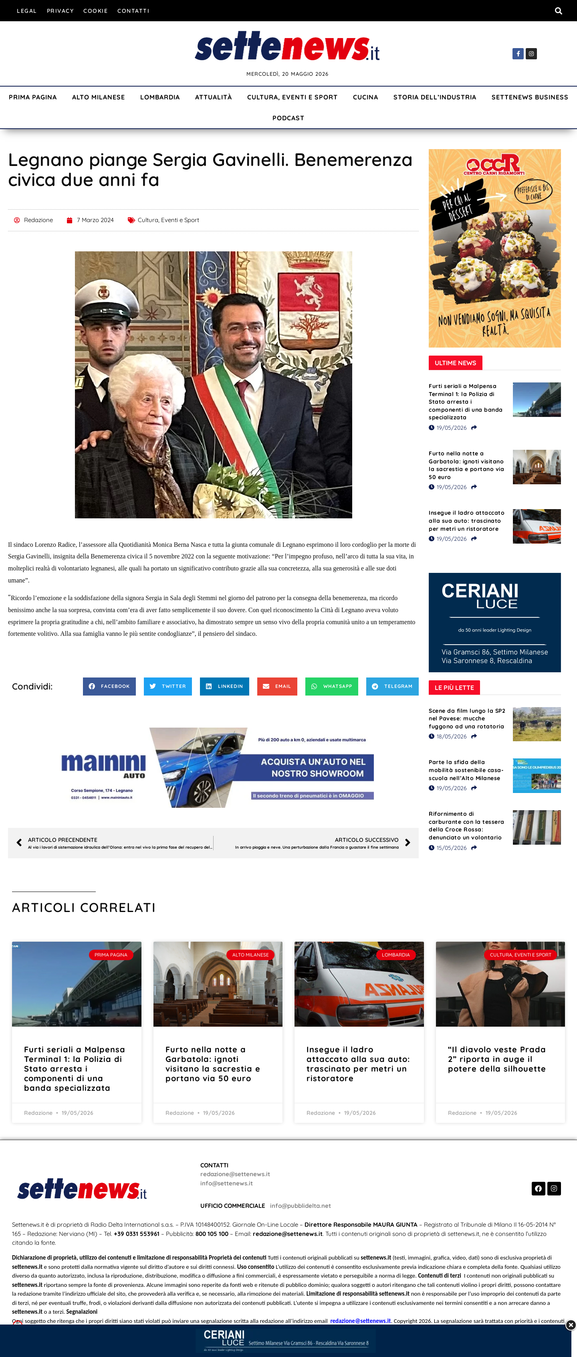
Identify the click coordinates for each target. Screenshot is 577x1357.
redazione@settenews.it (235, 1174)
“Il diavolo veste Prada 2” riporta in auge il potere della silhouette (497, 1059)
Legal (27, 10)
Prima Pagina (33, 97)
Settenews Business (530, 97)
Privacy (60, 10)
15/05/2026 (448, 847)
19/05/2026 (448, 427)
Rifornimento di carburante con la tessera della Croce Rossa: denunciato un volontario (466, 825)
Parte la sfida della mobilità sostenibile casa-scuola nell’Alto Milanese (466, 769)
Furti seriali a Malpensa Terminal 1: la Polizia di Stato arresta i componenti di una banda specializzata (466, 401)
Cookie (95, 10)
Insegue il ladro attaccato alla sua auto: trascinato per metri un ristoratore (466, 520)
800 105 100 (212, 1234)
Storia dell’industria (434, 97)
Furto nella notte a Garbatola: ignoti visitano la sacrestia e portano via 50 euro (466, 465)
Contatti (133, 10)
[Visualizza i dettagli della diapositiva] (213, 768)
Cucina (365, 97)
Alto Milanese (98, 97)
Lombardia (160, 97)
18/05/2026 (448, 736)
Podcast (288, 118)
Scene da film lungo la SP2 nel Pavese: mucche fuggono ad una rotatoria (467, 718)
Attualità (213, 97)
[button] (558, 10)
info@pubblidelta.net (300, 1205)
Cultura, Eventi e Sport (292, 97)
